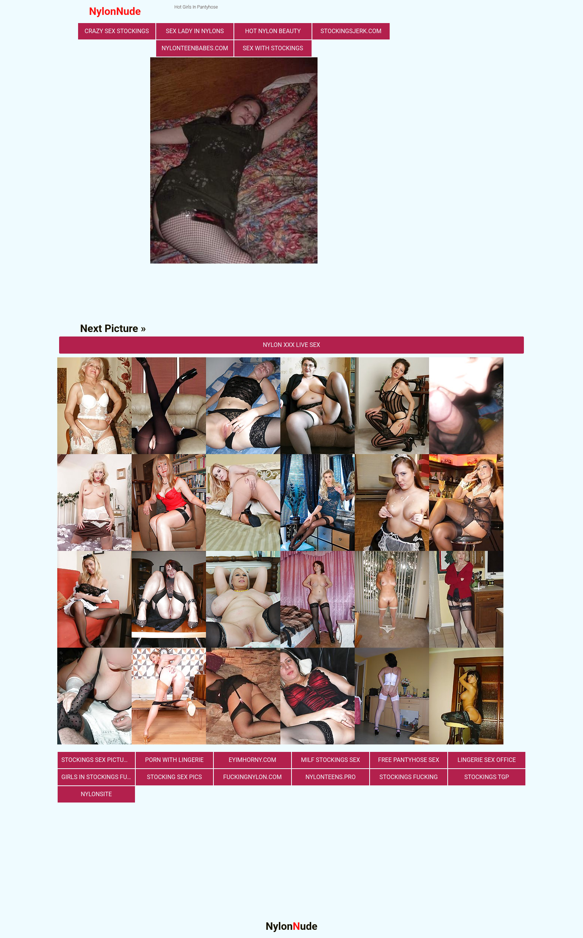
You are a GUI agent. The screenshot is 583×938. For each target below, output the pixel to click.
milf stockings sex (330, 759)
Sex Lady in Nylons (195, 31)
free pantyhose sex (408, 759)
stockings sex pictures (97, 759)
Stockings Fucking (409, 777)
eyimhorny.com (252, 759)
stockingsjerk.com (351, 31)
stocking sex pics (174, 777)
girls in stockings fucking (98, 777)
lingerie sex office (487, 759)
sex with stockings (273, 48)
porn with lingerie (174, 759)
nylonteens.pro (331, 777)
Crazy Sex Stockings (117, 31)
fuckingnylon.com (252, 777)
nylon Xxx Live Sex (291, 344)
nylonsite (96, 794)
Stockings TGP (486, 777)
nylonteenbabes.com (195, 48)
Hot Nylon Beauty (273, 31)
